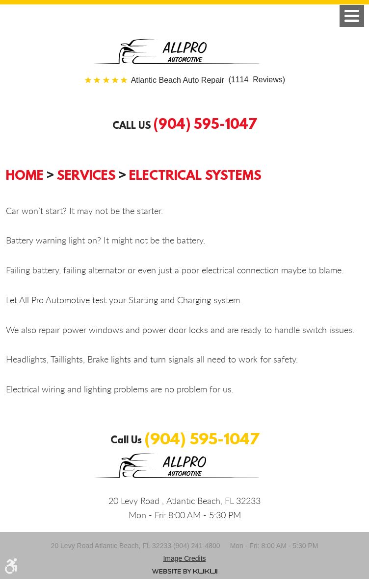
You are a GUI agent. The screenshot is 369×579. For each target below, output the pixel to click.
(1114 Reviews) (208, 80)
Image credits (184, 558)
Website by (184, 571)
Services (86, 175)
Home (25, 175)
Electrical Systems (195, 175)
